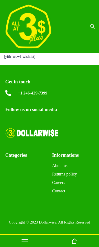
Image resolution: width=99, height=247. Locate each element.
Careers (58, 183)
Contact (58, 191)
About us (60, 166)
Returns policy (64, 175)
